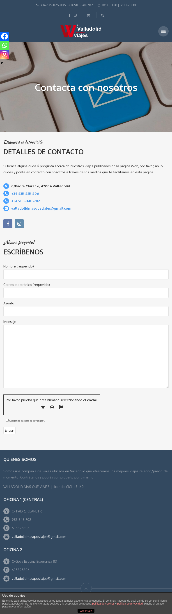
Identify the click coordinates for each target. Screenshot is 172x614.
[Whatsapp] (4, 45)
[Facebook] (4, 36)
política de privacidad (130, 603)
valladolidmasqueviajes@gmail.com (39, 537)
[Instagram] (4, 54)
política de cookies (103, 603)
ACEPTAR (86, 611)
